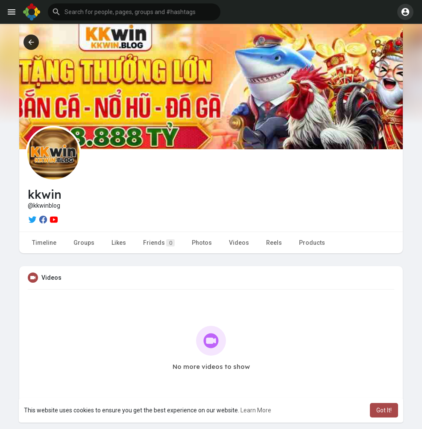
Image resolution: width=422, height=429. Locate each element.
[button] (134, 11)
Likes (118, 242)
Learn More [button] (255, 410)
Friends (159, 242)
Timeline (44, 242)
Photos (202, 242)
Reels (274, 242)
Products (312, 242)
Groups (83, 242)
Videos (239, 242)
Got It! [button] (384, 410)
